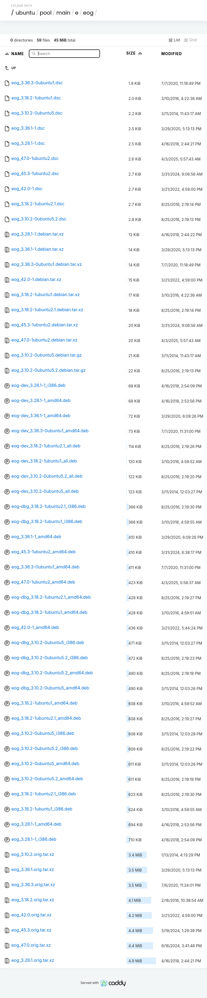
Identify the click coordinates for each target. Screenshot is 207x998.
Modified (171, 53)
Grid (190, 40)
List (174, 40)
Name (18, 53)
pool (45, 12)
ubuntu (25, 12)
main (63, 12)
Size (134, 53)
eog (88, 12)
